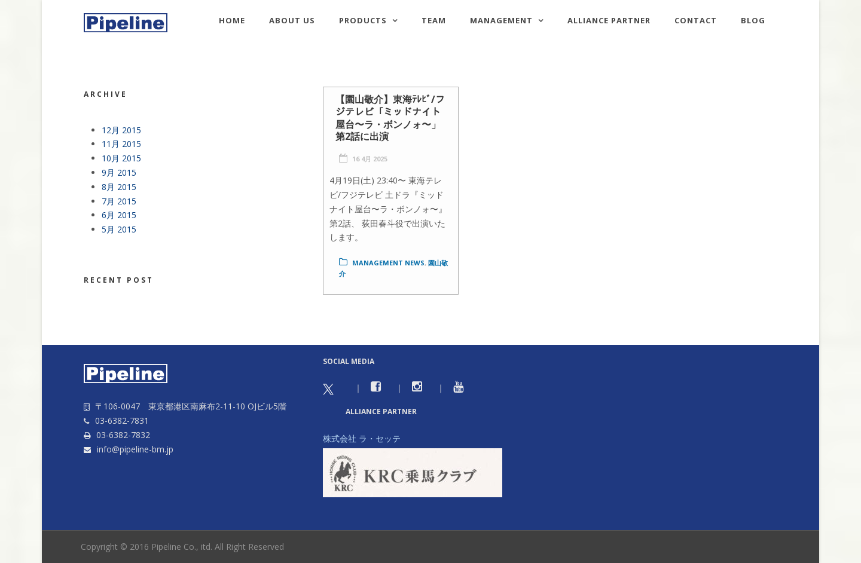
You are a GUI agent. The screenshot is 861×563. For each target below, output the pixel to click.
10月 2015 (121, 158)
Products (363, 20)
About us (292, 20)
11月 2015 (121, 143)
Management (501, 20)
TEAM (434, 20)
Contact (695, 20)
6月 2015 (119, 215)
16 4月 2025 (369, 158)
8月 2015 (119, 186)
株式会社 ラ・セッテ (362, 438)
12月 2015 (121, 130)
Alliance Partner (609, 20)
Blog (753, 20)
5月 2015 (119, 229)
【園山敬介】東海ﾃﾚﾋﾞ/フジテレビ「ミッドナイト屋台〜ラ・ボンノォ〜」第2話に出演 (390, 118)
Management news (388, 262)
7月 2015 (119, 201)
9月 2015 (119, 172)
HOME (232, 20)
